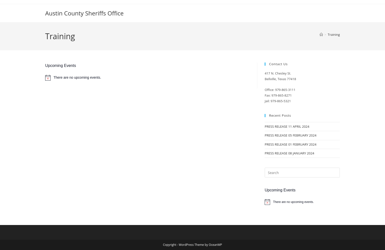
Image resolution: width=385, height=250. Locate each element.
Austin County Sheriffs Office (84, 13)
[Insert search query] (302, 172)
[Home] (321, 34)
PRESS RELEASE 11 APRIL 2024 (287, 126)
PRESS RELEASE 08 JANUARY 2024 (289, 153)
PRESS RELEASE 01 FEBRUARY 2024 (290, 144)
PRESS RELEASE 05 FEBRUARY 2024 (290, 135)
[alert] (147, 78)
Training (334, 34)
